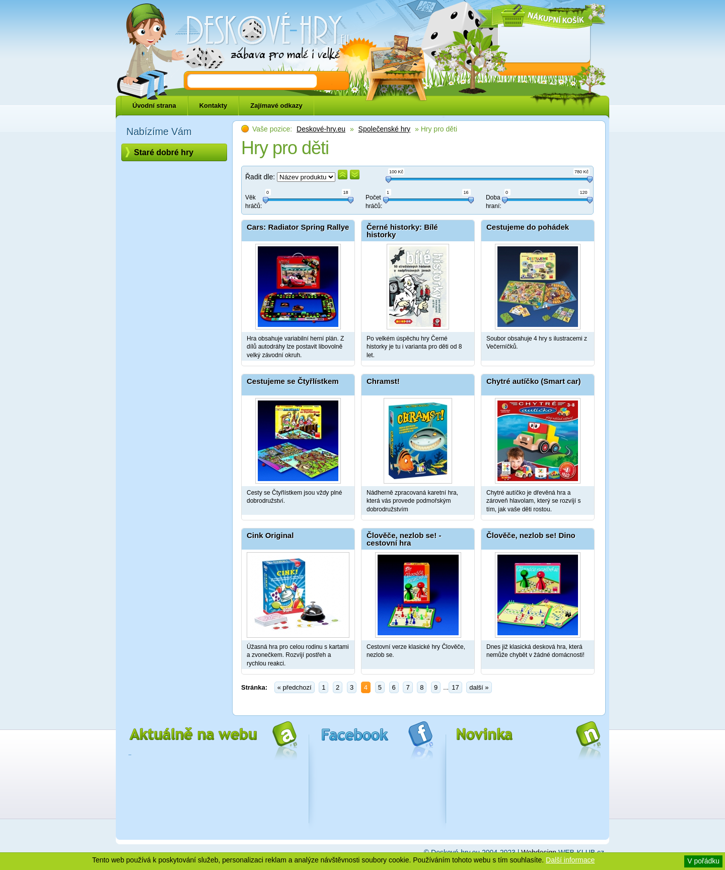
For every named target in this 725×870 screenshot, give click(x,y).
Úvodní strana (154, 105)
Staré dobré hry (163, 152)
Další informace (570, 860)
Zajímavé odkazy (276, 105)
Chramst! (383, 381)
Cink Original (270, 535)
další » (478, 687)
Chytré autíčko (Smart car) (533, 381)
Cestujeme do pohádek (527, 227)
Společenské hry (384, 129)
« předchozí (294, 687)
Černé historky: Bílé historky (402, 231)
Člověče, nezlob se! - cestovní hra (404, 539)
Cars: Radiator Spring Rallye (298, 227)
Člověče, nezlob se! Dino (530, 535)
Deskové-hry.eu (321, 129)
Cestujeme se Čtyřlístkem (293, 381)
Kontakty (213, 105)
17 (455, 687)
